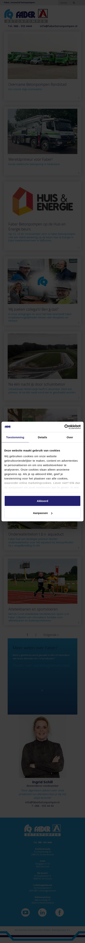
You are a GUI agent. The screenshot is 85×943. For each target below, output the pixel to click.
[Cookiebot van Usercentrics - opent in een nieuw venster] (64, 427)
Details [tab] (42, 437)
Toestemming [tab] (15, 437)
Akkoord (42, 500)
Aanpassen (42, 513)
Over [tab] (70, 437)
